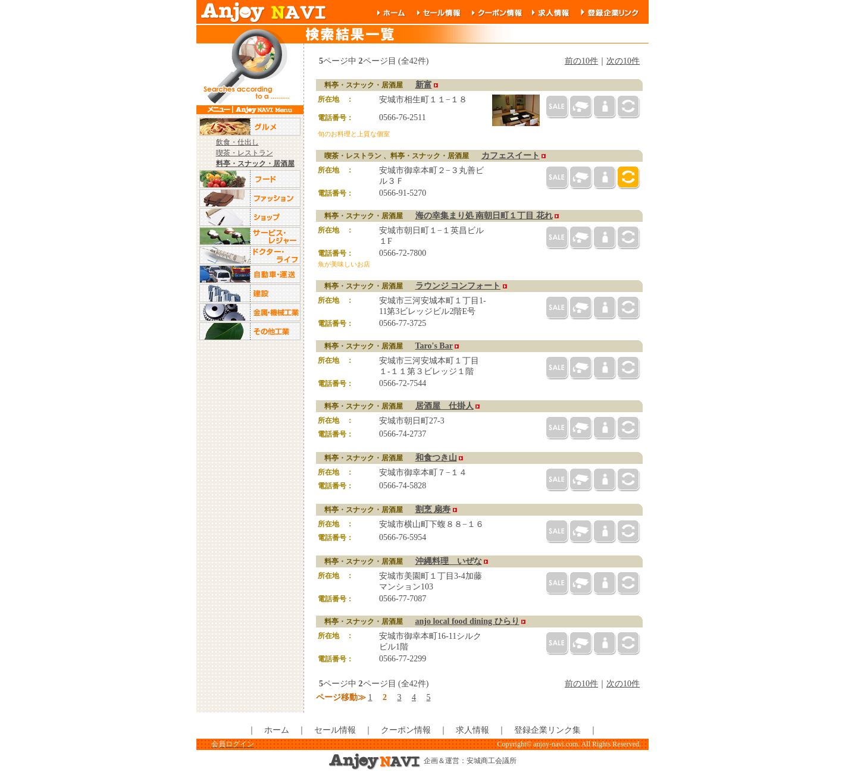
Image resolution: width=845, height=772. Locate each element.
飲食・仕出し (237, 142)
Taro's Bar (434, 345)
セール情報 (335, 730)
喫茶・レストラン (244, 153)
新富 (423, 84)
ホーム (276, 730)
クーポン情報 (406, 730)
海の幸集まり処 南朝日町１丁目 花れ (484, 215)
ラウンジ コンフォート (458, 285)
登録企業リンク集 (547, 730)
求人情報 (472, 730)
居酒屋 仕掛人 (444, 405)
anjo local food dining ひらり (467, 621)
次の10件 (623, 61)
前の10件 (581, 61)
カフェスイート (510, 155)
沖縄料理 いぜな (448, 561)
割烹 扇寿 (433, 509)
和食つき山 (436, 457)
